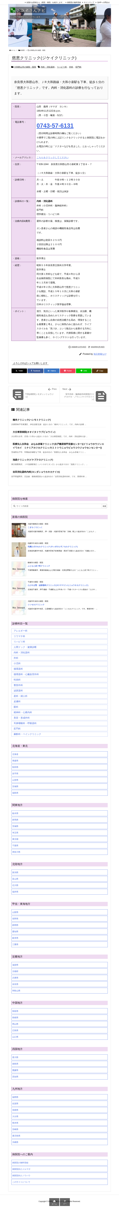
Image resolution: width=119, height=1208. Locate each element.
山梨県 (15, 912)
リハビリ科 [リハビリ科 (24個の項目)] (19, 641)
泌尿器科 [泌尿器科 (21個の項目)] (18, 690)
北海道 (15, 754)
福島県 (15, 793)
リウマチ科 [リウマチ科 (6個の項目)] (19, 636)
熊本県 (15, 1123)
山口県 (15, 1037)
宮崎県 (15, 1129)
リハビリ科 (62, 67)
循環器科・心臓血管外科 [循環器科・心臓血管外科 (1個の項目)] (26, 674)
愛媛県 (15, 1070)
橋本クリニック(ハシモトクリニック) (32, 420)
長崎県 (15, 1110)
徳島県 (15, 1064)
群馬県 (15, 820)
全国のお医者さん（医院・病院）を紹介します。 (45, 2)
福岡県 (15, 1097)
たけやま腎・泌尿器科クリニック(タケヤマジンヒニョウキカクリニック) (58, 585)
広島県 (15, 1030)
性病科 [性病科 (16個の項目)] (17, 679)
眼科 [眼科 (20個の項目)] (16, 707)
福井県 (15, 892)
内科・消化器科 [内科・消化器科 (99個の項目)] (22, 652)
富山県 (15, 879)
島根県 (15, 1017)
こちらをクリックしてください (53, 157)
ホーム (13, 50)
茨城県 (15, 826)
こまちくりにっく (35, 527)
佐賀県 (15, 1103)
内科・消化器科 (48, 67)
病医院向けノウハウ (21, 1175)
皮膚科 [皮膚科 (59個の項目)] (17, 701)
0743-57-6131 (55, 125)
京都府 (15, 971)
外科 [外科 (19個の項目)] (16, 658)
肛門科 (78, 67)
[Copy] (99, 371)
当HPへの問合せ (103, 2)
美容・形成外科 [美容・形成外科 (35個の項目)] (22, 718)
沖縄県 (15, 1142)
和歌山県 (16, 990)
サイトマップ (89, 2)
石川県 (15, 885)
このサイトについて (21, 1182)
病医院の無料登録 (74, 2)
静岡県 (15, 925)
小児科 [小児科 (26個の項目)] (17, 663)
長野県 (15, 918)
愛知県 (15, 931)
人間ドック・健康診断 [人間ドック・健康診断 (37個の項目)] (25, 647)
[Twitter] (19, 371)
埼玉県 (15, 832)
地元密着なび (100, 354)
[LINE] (83, 371)
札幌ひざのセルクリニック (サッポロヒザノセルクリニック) (53, 547)
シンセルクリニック (36, 604)
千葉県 (15, 845)
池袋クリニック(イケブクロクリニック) (33, 460)
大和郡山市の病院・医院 (37, 50)
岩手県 (15, 773)
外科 (71, 67)
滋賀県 (15, 965)
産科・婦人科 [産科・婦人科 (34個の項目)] (20, 696)
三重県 (15, 944)
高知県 (15, 1076)
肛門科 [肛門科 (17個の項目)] (17, 728)
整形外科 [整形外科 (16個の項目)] (18, 685)
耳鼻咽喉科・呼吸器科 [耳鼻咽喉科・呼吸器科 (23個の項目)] (25, 723)
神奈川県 (16, 852)
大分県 (15, 1116)
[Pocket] (67, 371)
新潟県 (15, 872)
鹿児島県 (16, 1136)
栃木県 (15, 813)
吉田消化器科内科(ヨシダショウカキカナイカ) (36, 472)
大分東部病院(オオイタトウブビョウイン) (34, 432)
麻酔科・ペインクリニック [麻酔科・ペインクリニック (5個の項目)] (27, 734)
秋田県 (15, 767)
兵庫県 (15, 978)
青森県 (15, 760)
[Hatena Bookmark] (51, 371)
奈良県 (22, 50)
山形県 (15, 780)
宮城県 (15, 786)
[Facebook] (35, 371)
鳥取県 (15, 1011)
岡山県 (15, 1024)
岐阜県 (15, 938)
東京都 (15, 839)
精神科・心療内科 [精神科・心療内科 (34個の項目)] (23, 712)
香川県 (15, 1057)
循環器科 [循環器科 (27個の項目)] (18, 669)
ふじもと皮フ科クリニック (39, 566)
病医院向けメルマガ (21, 1169)
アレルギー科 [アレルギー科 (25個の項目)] (20, 631)
